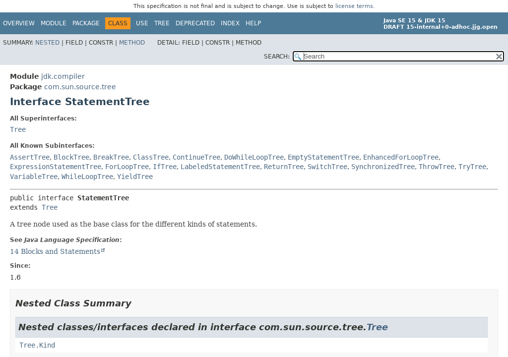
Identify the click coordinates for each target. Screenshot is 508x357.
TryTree (472, 167)
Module (53, 23)
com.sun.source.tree (80, 87)
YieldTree (135, 176)
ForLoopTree (127, 167)
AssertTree (30, 157)
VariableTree (34, 176)
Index (230, 23)
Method (132, 42)
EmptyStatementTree (323, 157)
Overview (19, 23)
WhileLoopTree (87, 176)
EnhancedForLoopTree (401, 157)
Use (142, 23)
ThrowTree (436, 167)
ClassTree (151, 157)
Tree (162, 23)
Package (86, 23)
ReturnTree (284, 167)
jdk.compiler (63, 76)
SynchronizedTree (383, 167)
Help (253, 23)
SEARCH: (277, 56)
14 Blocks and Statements (55, 251)
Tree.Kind (37, 345)
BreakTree (111, 157)
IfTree (165, 167)
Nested (47, 42)
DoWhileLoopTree (254, 157)
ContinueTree (196, 157)
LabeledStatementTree (220, 167)
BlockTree (71, 157)
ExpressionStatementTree (55, 167)
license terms (354, 6)
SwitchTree (327, 167)
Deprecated (195, 23)
